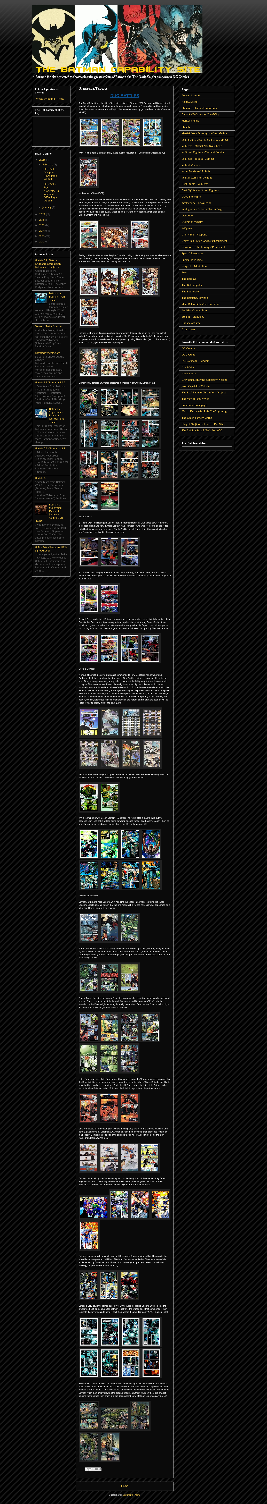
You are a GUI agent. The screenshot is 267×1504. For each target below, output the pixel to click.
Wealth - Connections (194, 310)
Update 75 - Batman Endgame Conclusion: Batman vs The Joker (48, 263)
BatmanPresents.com (47, 352)
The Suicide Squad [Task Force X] (202, 430)
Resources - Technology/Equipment (203, 247)
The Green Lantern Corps (197, 417)
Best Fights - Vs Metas (195, 183)
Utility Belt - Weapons (194, 234)
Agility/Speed (190, 101)
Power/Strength (191, 95)
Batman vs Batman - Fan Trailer (57, 296)
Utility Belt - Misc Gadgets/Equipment (204, 240)
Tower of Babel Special (48, 326)
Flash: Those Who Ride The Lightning (204, 411)
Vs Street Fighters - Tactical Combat (203, 152)
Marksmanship (190, 120)
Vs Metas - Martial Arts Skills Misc (202, 146)
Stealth (186, 127)
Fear (184, 272)
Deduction (188, 215)
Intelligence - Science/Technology (202, 209)
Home (124, 1486)
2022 (42, 214)
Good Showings (191, 196)
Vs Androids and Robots (196, 171)
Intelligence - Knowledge (196, 203)
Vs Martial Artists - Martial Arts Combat (205, 139)
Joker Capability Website (196, 386)
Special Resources (193, 253)
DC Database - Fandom (195, 360)
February (48, 164)
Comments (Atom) (131, 1495)
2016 (42, 219)
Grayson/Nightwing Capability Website (204, 379)
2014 (42, 230)
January (47, 207)
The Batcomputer (192, 285)
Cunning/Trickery (192, 221)
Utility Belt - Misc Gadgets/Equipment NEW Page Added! (50, 192)
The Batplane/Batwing (195, 297)
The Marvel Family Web (195, 398)
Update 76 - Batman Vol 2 (50, 448)
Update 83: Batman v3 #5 (50, 382)
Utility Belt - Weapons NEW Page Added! (49, 174)
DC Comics (188, 348)
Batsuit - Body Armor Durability (200, 114)
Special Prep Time (192, 259)
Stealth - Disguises (193, 316)
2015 (42, 225)
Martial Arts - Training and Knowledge (204, 133)
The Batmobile (190, 291)
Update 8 (40, 478)
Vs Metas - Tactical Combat (198, 158)
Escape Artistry (191, 323)
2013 (42, 236)
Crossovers (188, 329)
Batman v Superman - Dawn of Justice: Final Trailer (56, 416)
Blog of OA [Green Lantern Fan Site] (203, 424)
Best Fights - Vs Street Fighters (200, 190)
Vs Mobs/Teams (191, 165)
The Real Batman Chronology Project (204, 392)
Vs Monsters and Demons (197, 177)
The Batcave (189, 278)
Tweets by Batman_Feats (49, 98)
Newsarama (189, 373)
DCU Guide (188, 354)
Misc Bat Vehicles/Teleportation (200, 304)
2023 (42, 159)
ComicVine (188, 367)
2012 (42, 241)
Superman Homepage (194, 405)
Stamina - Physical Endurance (200, 108)
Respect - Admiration (194, 266)
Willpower (187, 228)
